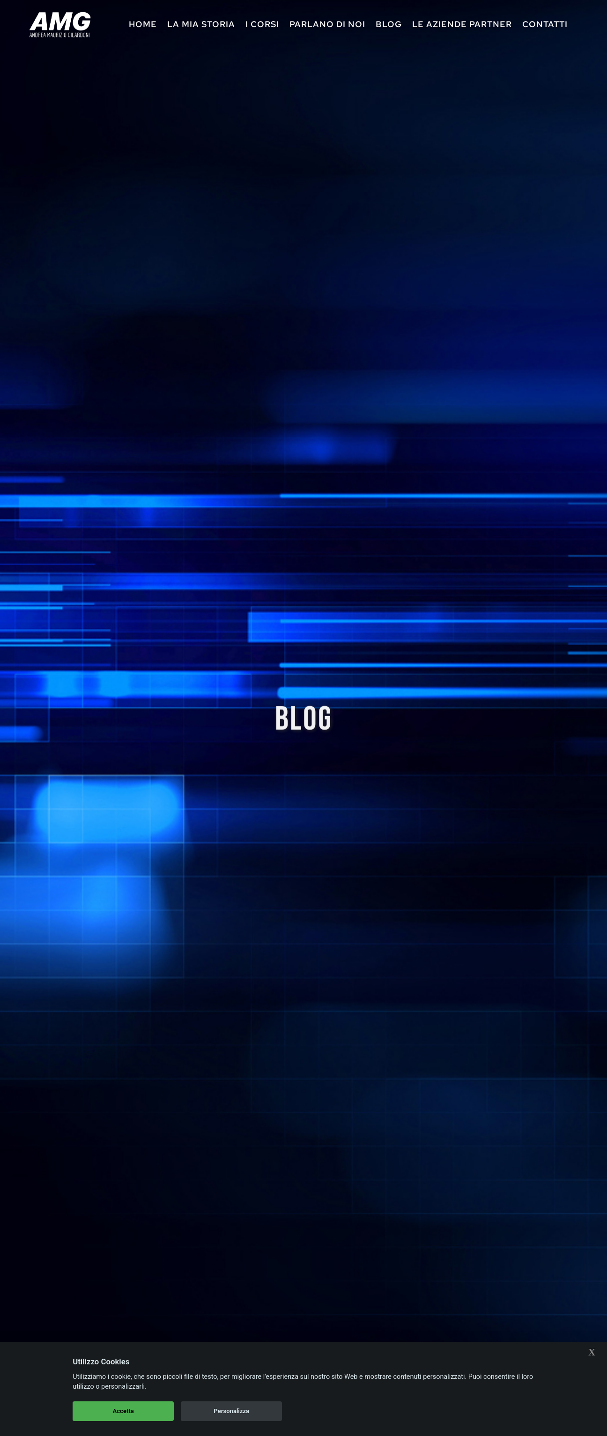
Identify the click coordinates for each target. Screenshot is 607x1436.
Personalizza (231, 1410)
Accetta (123, 1410)
